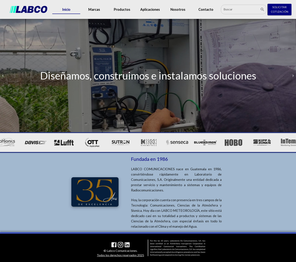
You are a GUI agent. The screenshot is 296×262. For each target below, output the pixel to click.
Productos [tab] (122, 9)
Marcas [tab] (94, 9)
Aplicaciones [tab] (150, 9)
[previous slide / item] (2, 75)
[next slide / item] (293, 75)
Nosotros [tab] (178, 9)
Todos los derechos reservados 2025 (120, 255)
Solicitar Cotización (279, 9)
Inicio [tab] (66, 9)
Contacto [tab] (206, 9)
